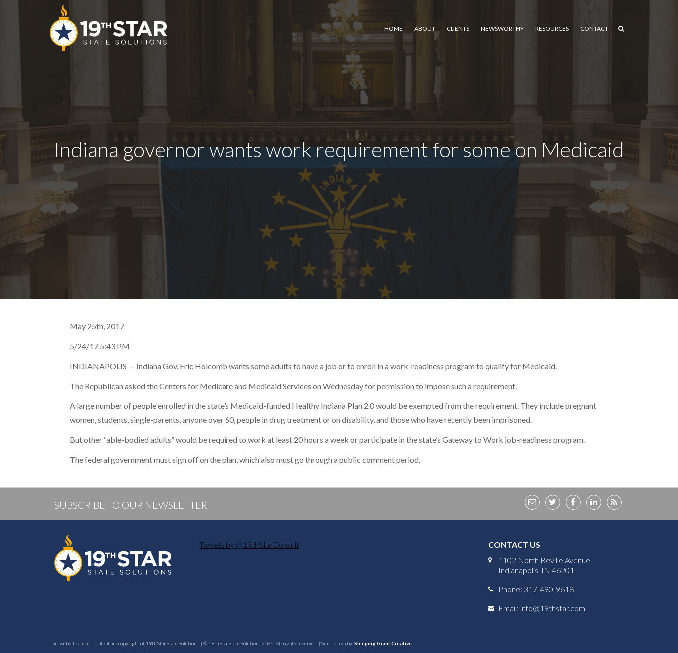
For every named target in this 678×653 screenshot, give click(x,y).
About (424, 28)
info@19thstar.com (552, 608)
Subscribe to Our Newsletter (130, 505)
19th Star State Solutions (172, 643)
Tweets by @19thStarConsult (249, 544)
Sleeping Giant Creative (383, 643)
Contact (594, 28)
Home (393, 28)
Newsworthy (502, 28)
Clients (458, 28)
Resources (552, 28)
